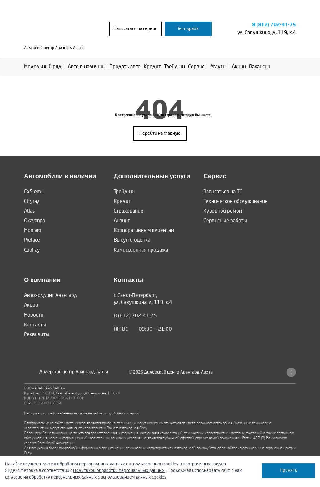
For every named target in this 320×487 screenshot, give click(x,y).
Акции (239, 66)
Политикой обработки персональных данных (119, 470)
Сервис (198, 66)
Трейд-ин (174, 66)
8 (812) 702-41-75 (274, 25)
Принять (289, 470)
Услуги (220, 66)
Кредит (152, 66)
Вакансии (259, 66)
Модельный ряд (44, 66)
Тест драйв (188, 28)
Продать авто (125, 66)
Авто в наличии (87, 66)
